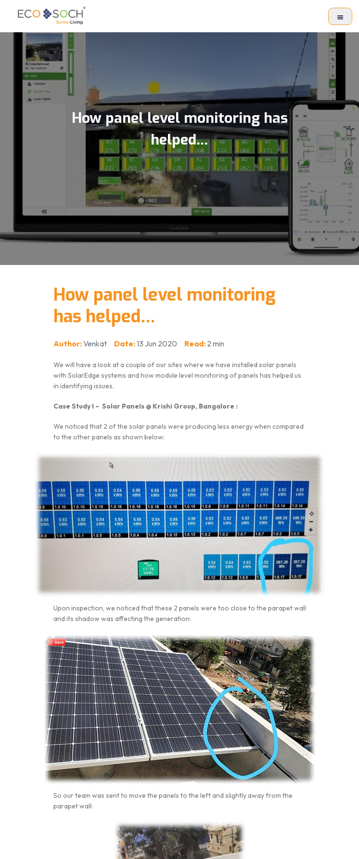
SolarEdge (84, 375)
